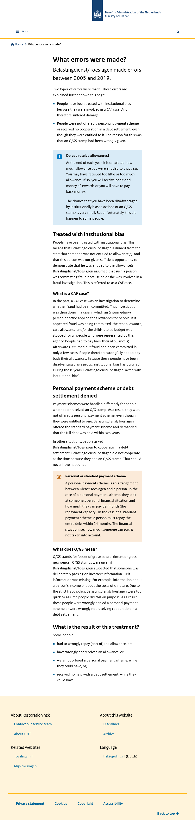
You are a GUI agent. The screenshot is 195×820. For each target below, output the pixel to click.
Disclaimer (111, 724)
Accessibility (113, 803)
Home (17, 44)
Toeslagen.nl (23, 756)
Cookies (61, 803)
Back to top (168, 813)
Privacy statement (30, 803)
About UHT (22, 734)
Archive (108, 734)
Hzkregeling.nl (114, 756)
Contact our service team (33, 724)
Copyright (85, 803)
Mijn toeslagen (25, 766)
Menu (23, 32)
